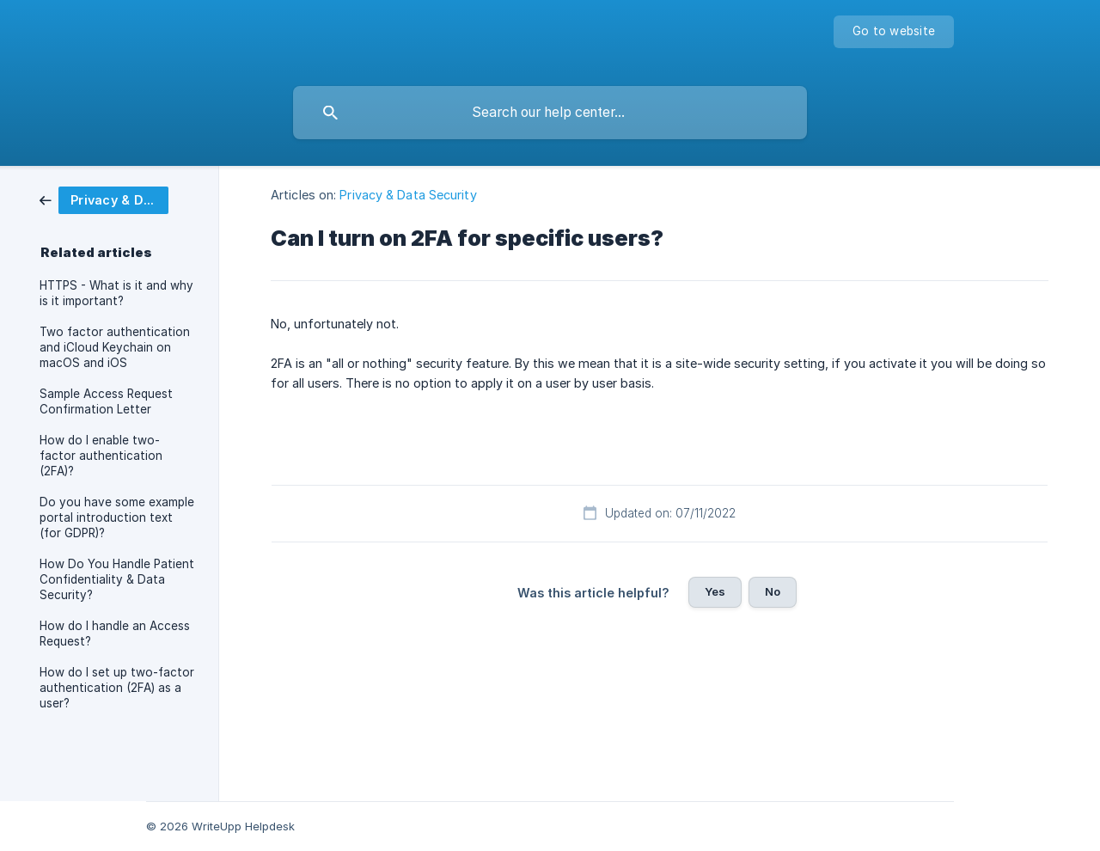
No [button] (772, 591)
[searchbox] (550, 112)
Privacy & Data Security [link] (407, 194)
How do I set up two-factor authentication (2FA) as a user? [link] (117, 687)
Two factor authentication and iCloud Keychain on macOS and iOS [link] (115, 347)
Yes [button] (715, 591)
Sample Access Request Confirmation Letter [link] (106, 401)
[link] (104, 199)
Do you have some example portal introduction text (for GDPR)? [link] (117, 517)
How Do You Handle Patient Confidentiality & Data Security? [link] (117, 579)
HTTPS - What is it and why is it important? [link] (116, 293)
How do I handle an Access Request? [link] (115, 633)
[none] (894, 31)
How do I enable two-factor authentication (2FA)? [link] (101, 455)
